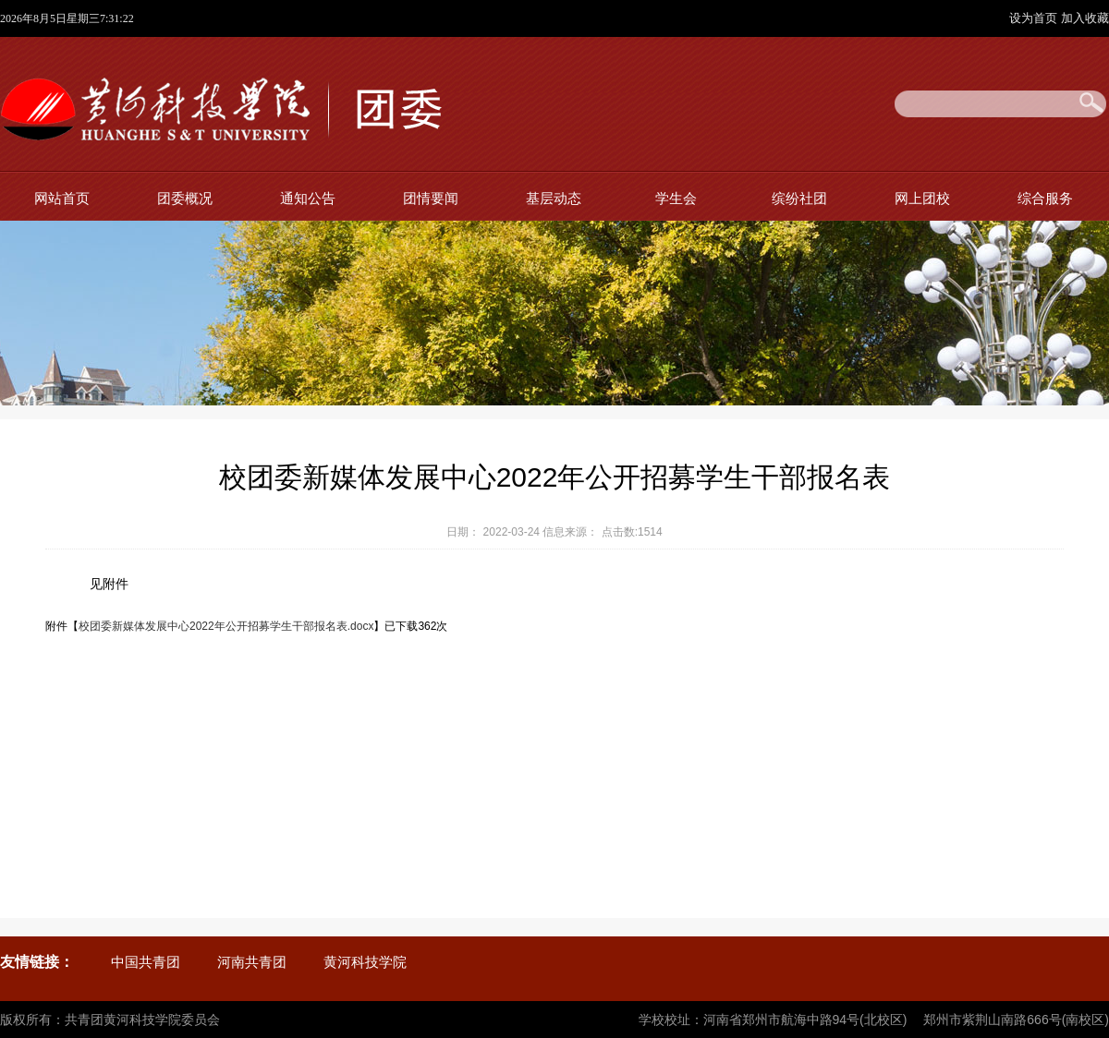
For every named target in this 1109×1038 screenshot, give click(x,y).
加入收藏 (1085, 18)
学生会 (676, 198)
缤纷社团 (799, 198)
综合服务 (1045, 198)
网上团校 (922, 198)
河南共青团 (251, 962)
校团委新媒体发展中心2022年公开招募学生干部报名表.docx (226, 626)
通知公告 (307, 198)
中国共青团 (145, 962)
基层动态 (553, 198)
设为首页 (1035, 18)
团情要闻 (430, 198)
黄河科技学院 (365, 962)
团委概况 (185, 198)
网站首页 (62, 198)
